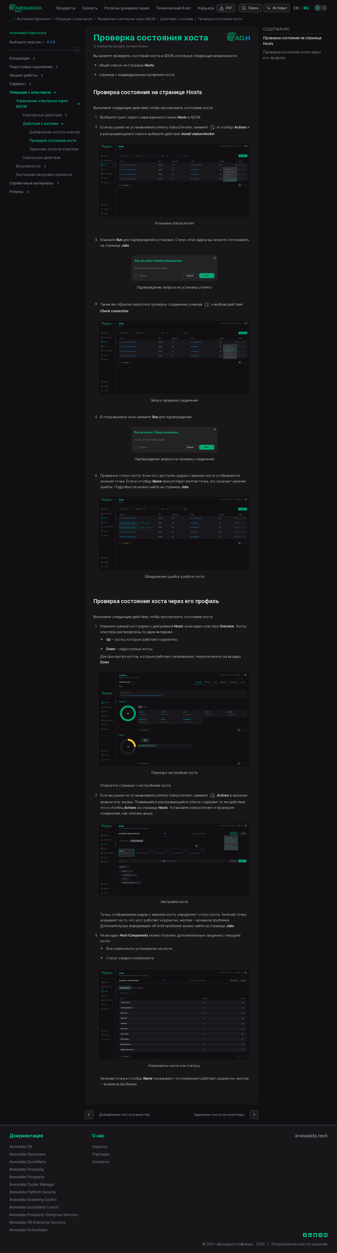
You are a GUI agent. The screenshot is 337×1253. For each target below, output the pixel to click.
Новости (99, 1146)
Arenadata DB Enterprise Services (37, 1221)
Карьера (206, 8)
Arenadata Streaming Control (32, 1199)
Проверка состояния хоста (52, 140)
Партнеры (101, 1153)
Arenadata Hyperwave (28, 33)
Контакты (100, 1161)
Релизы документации (126, 8)
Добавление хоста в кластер (54, 132)
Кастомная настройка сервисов (44, 174)
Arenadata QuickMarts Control (34, 1206)
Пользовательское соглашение (300, 1243)
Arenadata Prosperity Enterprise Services (43, 1214)
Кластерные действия (42, 115)
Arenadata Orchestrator (28, 1229)
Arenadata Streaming (26, 1168)
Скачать (90, 8)
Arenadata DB (20, 1146)
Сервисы (17, 84)
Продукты (65, 8)
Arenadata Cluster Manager (31, 1184)
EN (296, 8)
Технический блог (173, 8)
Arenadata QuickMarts (27, 1161)
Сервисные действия (41, 157)
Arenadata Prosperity (26, 1176)
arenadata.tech (311, 1135)
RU (306, 8)
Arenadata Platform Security (32, 1191)
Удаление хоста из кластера (53, 149)
